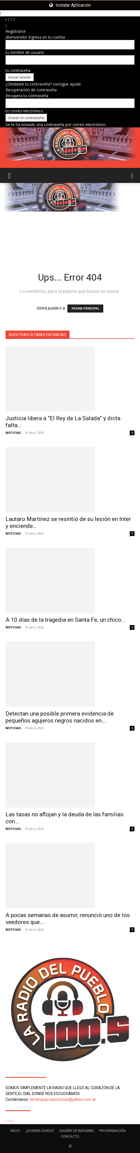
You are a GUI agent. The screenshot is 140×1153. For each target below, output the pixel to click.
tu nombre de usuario (25, 52)
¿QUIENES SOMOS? (39, 1130)
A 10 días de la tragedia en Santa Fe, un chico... (65, 619)
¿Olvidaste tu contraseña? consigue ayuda (43, 84)
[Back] (6, 25)
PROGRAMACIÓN (112, 1130)
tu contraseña (18, 70)
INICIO (15, 1130)
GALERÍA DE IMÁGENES (76, 1130)
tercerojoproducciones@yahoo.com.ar (63, 1099)
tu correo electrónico (24, 111)
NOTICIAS (13, 433)
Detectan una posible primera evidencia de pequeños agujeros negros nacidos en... (60, 717)
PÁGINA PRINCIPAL (85, 308)
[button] (9, 175)
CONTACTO (70, 1136)
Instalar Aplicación (70, 5)
